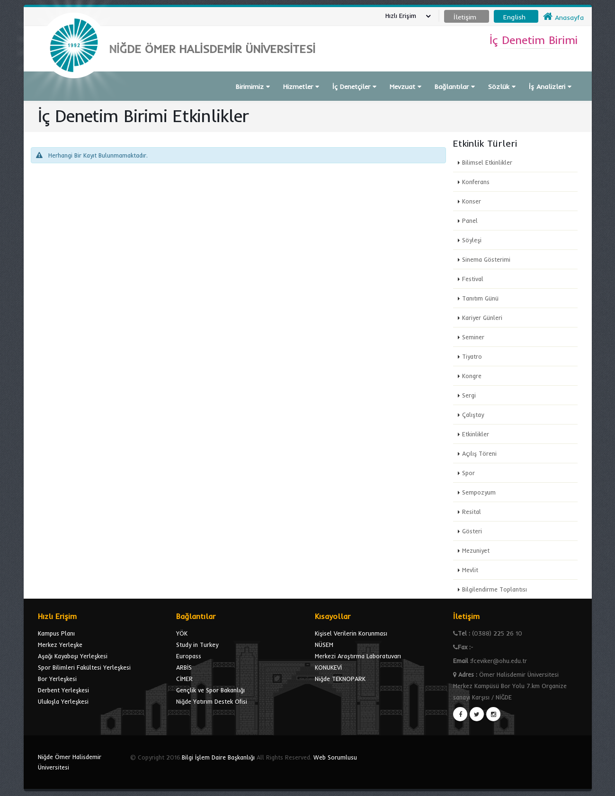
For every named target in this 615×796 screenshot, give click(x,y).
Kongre (471, 376)
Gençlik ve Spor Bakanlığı (210, 690)
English (514, 17)
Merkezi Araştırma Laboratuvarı (358, 656)
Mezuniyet (476, 550)
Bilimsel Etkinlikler (487, 162)
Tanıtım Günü (480, 298)
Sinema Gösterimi (486, 259)
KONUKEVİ (328, 667)
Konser (471, 201)
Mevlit (470, 570)
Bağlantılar (455, 86)
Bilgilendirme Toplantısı (494, 589)
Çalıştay (473, 414)
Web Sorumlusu (335, 757)
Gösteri (472, 531)
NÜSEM (324, 644)
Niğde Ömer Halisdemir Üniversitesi (69, 762)
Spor (468, 473)
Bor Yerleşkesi (57, 678)
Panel (470, 220)
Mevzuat (405, 86)
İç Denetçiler (354, 86)
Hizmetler (301, 86)
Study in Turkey (197, 644)
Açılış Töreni (479, 453)
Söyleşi (471, 240)
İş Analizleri (550, 86)
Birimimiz (253, 86)
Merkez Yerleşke (60, 644)
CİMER (184, 678)
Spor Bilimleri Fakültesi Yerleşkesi (84, 667)
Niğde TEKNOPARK (340, 678)
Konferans (476, 182)
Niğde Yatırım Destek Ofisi (211, 701)
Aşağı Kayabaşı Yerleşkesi (72, 656)
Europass (188, 656)
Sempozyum (479, 492)
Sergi (469, 395)
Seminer (473, 337)
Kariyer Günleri (482, 317)
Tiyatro (472, 356)
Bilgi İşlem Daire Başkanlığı (218, 757)
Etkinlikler (475, 434)
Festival (472, 279)
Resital (471, 511)
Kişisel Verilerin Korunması (351, 633)
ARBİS (184, 667)
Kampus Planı (56, 633)
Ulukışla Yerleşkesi (63, 701)
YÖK (181, 633)
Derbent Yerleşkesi (63, 690)
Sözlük (502, 86)
